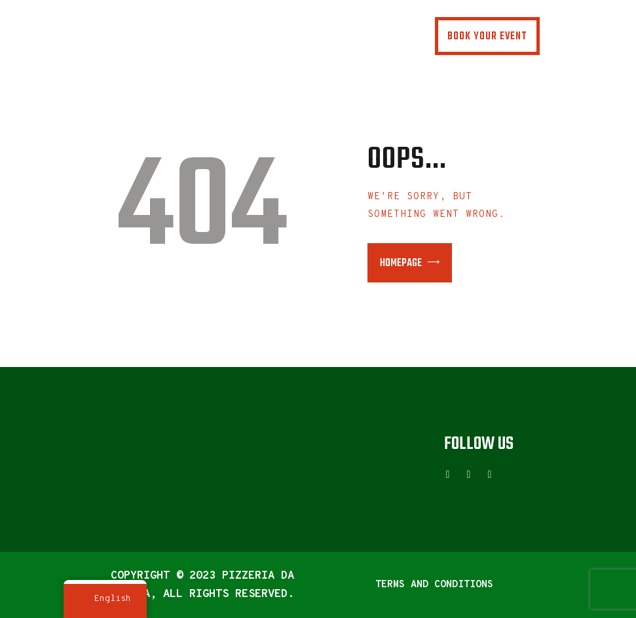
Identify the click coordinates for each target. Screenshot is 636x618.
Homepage (401, 263)
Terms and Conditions (434, 585)
